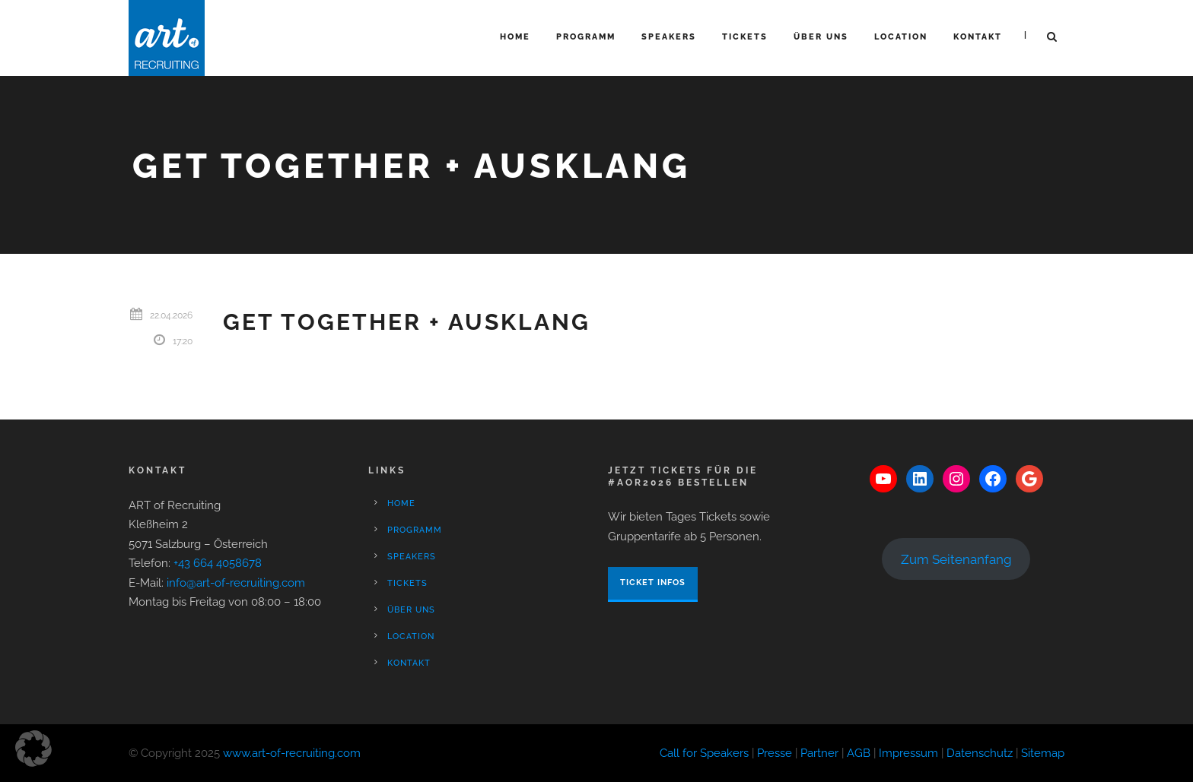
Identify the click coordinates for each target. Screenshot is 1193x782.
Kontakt (977, 37)
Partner (819, 753)
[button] (33, 748)
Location (900, 37)
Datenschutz (979, 753)
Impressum (908, 753)
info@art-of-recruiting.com (236, 583)
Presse (774, 753)
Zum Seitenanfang (956, 559)
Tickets (745, 37)
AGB (858, 753)
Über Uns (821, 37)
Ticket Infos (653, 582)
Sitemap (1042, 753)
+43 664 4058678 (217, 563)
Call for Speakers (704, 753)
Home (515, 37)
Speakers (668, 37)
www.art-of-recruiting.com (292, 753)
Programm (586, 37)
